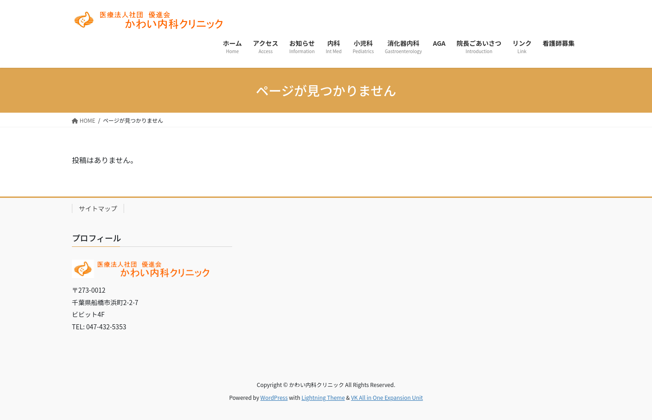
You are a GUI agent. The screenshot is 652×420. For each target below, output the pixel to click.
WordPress (274, 397)
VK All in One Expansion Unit (387, 397)
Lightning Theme (323, 397)
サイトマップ (98, 208)
